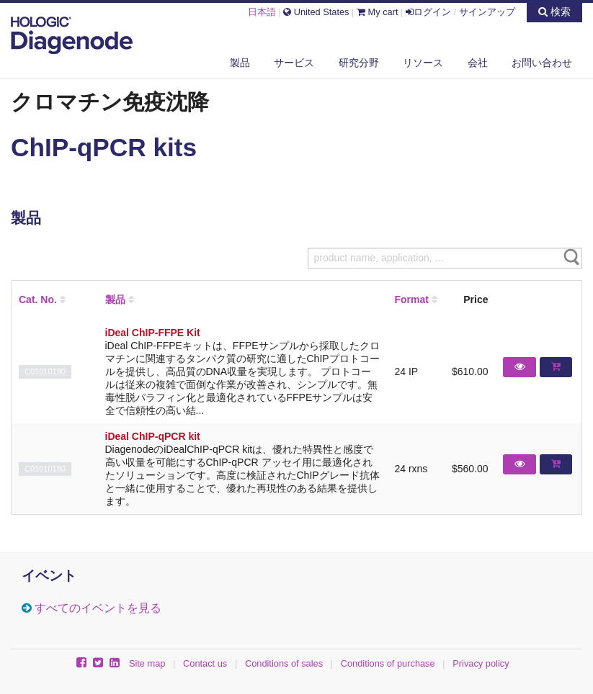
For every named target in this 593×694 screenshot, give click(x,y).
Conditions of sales (284, 663)
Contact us (205, 663)
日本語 (262, 11)
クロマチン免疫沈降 (110, 101)
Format (411, 299)
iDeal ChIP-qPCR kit (152, 436)
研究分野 (359, 62)
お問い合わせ (542, 62)
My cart (377, 11)
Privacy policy (480, 663)
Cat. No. (38, 299)
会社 (478, 62)
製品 (240, 62)
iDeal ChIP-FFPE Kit (152, 332)
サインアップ (487, 11)
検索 (554, 11)
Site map (147, 663)
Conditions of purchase (388, 663)
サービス (294, 62)
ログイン (428, 11)
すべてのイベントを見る (98, 608)
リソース (423, 62)
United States (316, 11)
